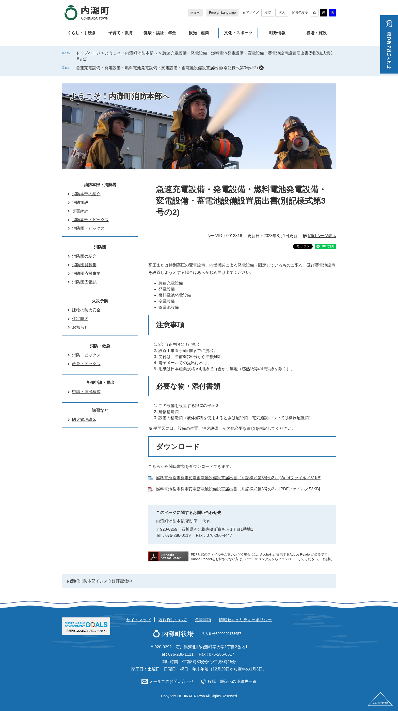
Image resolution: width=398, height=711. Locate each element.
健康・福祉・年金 (160, 33)
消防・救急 (100, 346)
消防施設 (80, 202)
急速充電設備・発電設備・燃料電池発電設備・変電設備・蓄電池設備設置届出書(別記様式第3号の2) (167, 68)
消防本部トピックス (90, 220)
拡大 (281, 12)
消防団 (100, 247)
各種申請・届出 (100, 382)
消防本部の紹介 (86, 194)
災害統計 (80, 211)
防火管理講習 (84, 419)
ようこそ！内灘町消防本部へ (131, 53)
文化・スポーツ (238, 33)
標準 (267, 12)
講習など (100, 410)
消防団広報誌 (84, 282)
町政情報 (277, 33)
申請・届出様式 (86, 391)
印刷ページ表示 (322, 236)
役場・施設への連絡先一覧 (232, 681)
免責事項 (203, 620)
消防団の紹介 (84, 256)
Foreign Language (222, 12)
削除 (261, 67)
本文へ (195, 12)
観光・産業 (199, 33)
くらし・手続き (81, 33)
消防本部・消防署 (100, 185)
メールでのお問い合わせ (171, 681)
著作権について (172, 620)
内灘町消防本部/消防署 (177, 521)
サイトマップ (138, 620)
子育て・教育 (120, 33)
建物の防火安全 (86, 310)
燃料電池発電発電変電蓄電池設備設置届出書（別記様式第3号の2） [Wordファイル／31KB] (239, 478)
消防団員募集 (84, 265)
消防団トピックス (88, 228)
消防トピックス (86, 355)
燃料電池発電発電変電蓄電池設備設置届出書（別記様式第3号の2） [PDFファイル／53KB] (238, 489)
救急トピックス (86, 364)
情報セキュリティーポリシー (245, 620)
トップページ (88, 53)
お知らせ (80, 327)
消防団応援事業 (86, 273)
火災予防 (100, 301)
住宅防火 (80, 318)
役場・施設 (316, 33)
